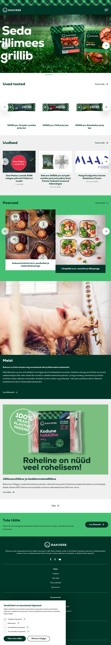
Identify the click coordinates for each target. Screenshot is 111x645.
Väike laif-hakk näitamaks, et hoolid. (55, 590)
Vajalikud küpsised (15, 619)
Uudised (55, 557)
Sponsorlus (55, 570)
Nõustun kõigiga (39, 639)
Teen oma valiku (15, 639)
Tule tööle (55, 561)
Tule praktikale (55, 566)
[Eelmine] (5, 37)
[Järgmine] (106, 37)
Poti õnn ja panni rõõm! (55, 599)
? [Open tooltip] (24, 619)
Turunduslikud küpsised (16, 631)
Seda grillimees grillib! (55, 585)
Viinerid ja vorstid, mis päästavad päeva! (55, 594)
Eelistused (12, 623)
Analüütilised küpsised (16, 627)
